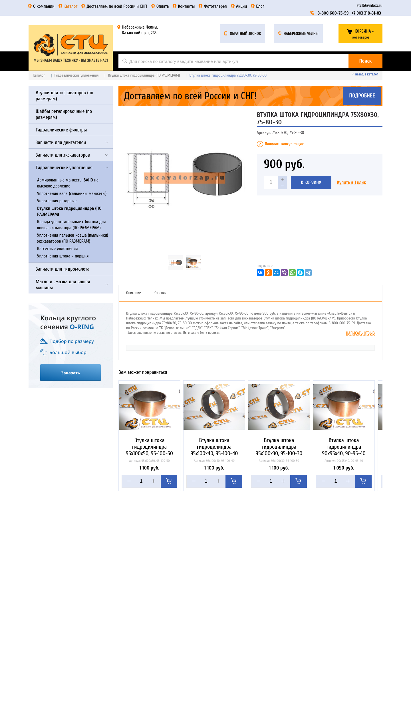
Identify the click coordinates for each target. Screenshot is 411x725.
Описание (133, 292)
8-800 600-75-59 (332, 13)
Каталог (39, 75)
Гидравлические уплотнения (77, 75)
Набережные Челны (301, 33)
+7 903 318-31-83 (366, 13)
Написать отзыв (360, 333)
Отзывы (160, 292)
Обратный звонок (245, 33)
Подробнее (362, 96)
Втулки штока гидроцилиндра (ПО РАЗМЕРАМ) (144, 75)
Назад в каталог (366, 74)
